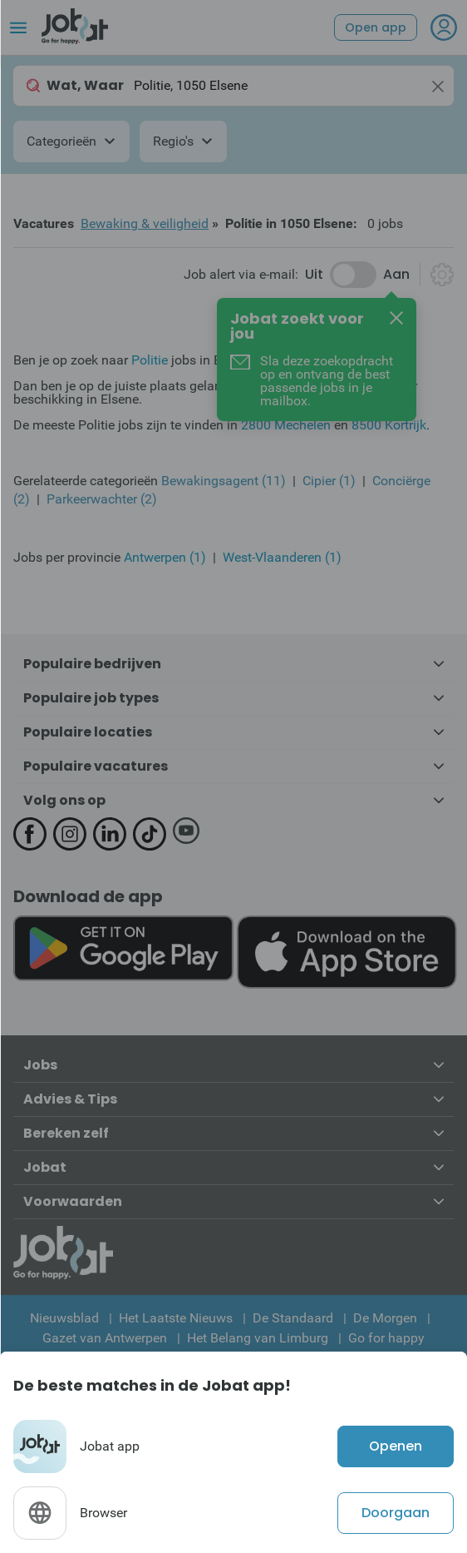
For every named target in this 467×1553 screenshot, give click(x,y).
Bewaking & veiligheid (145, 223)
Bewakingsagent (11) (223, 481)
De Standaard (293, 1318)
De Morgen (385, 1318)
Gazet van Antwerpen (104, 1338)
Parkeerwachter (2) (102, 499)
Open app (375, 27)
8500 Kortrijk (388, 425)
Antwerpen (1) (165, 557)
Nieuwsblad (64, 1318)
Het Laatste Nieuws (176, 1318)
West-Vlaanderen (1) (282, 557)
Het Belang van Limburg (257, 1338)
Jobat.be (261, 386)
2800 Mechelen (286, 425)
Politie (149, 360)
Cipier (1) (329, 481)
